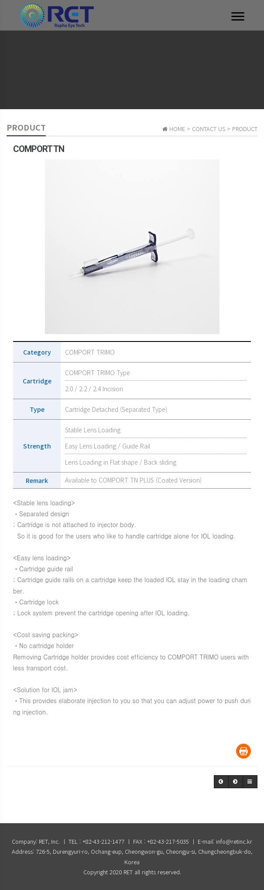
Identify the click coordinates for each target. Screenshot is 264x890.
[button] (221, 781)
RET (128, 872)
